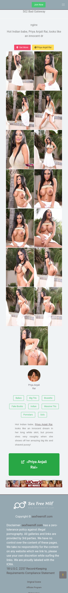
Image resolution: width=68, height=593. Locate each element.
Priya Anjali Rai (42, 47)
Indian (34, 406)
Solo (42, 414)
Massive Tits (50, 406)
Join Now (38, 4)
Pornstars (28, 414)
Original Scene (34, 582)
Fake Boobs (17, 406)
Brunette (48, 398)
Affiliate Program (34, 587)
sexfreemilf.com (42, 516)
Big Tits (32, 398)
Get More (22, 47)
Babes (19, 398)
